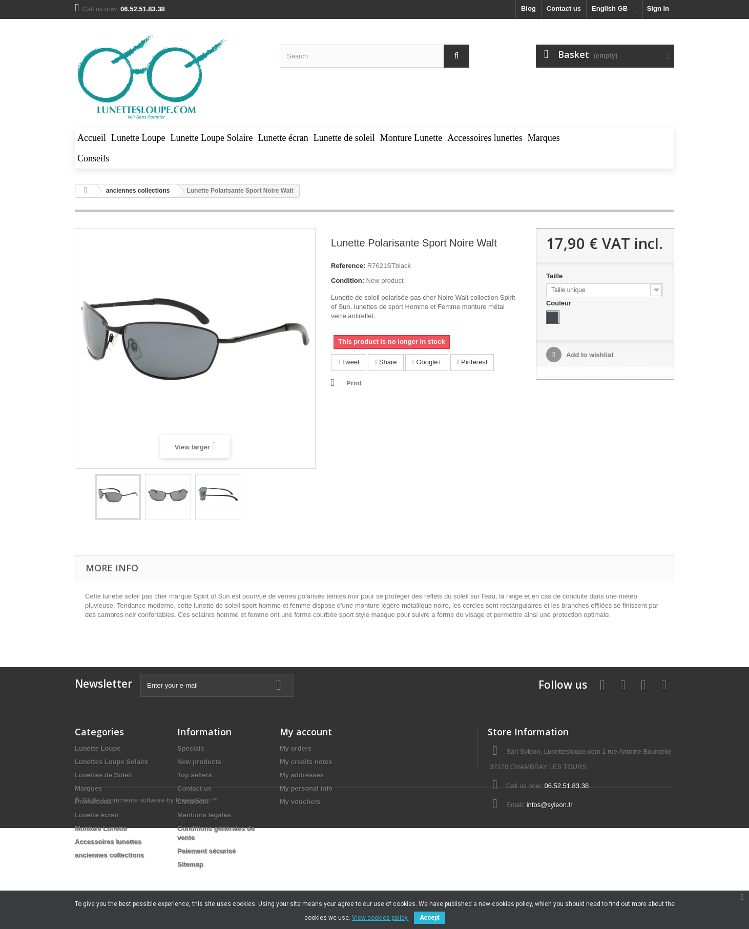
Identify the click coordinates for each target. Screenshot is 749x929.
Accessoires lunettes (108, 841)
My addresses (302, 775)
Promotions (93, 802)
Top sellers (194, 775)
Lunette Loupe (98, 748)
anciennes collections (109, 855)
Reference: (348, 266)
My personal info (306, 788)
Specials (190, 748)
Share (386, 362)
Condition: (347, 280)
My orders (295, 748)
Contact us (564, 8)
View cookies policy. (380, 917)
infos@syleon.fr (550, 805)
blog (528, 8)
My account (306, 732)
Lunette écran (96, 815)
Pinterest (472, 362)
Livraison (192, 802)
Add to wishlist (589, 355)
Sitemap (190, 864)
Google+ (427, 362)
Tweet (349, 362)
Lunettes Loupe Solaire (112, 762)
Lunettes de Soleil (103, 775)
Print (354, 383)
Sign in (658, 8)
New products (199, 762)
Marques (88, 788)
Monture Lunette (101, 828)
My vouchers (300, 802)
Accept (430, 917)
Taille (555, 276)
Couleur (559, 303)
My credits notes (306, 762)
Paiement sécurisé (206, 851)
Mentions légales (204, 815)
